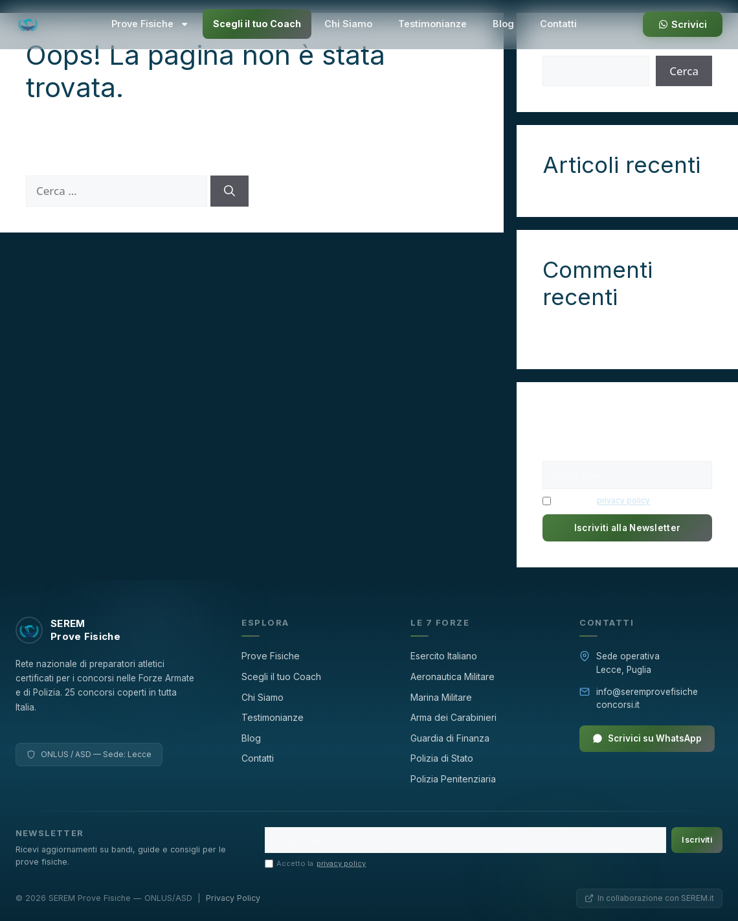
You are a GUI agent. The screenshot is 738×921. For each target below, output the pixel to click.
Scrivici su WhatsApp (647, 738)
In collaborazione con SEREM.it (649, 898)
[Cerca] (229, 191)
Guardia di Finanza (449, 738)
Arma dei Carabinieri (453, 717)
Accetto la (596, 500)
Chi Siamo (348, 23)
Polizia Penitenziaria (453, 778)
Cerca (684, 70)
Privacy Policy (233, 898)
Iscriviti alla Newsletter (627, 528)
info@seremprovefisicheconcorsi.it (647, 698)
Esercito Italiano (443, 655)
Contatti (558, 23)
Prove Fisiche (150, 24)
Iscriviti (697, 840)
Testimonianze (432, 23)
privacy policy (623, 500)
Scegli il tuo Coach (257, 23)
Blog (503, 23)
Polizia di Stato (441, 758)
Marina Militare (441, 697)
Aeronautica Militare (452, 676)
